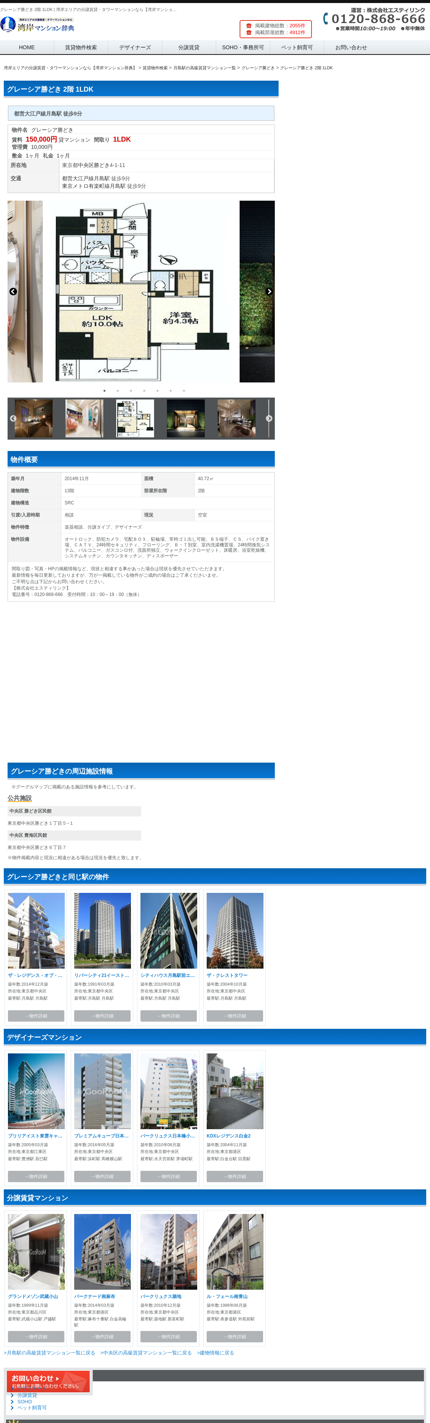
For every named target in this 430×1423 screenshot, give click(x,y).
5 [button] (157, 391)
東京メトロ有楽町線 (86, 186)
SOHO (24, 1401)
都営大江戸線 (78, 178)
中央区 (86, 165)
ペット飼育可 (297, 47)
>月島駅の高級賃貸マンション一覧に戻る (49, 1353)
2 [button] (118, 391)
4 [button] (144, 391)
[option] (141, 291)
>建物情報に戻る (215, 1353)
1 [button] (104, 391)
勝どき (102, 165)
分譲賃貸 (188, 47)
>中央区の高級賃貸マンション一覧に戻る (146, 1353)
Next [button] (269, 291)
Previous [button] (13, 291)
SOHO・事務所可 (243, 47)
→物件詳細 (36, 1016)
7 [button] (184, 391)
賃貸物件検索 (81, 47)
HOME (27, 47)
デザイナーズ (135, 47)
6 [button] (170, 391)
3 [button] (131, 391)
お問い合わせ (351, 47)
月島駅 (102, 178)
